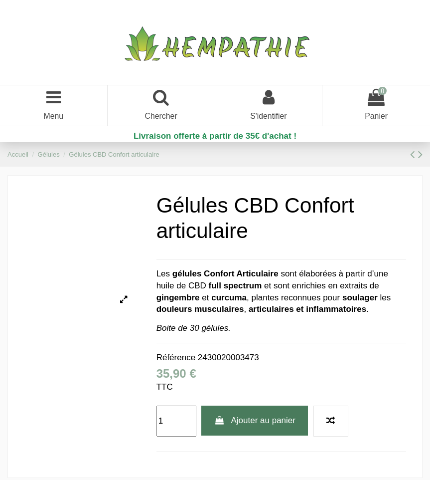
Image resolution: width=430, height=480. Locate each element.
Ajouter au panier (254, 422)
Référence (175, 359)
